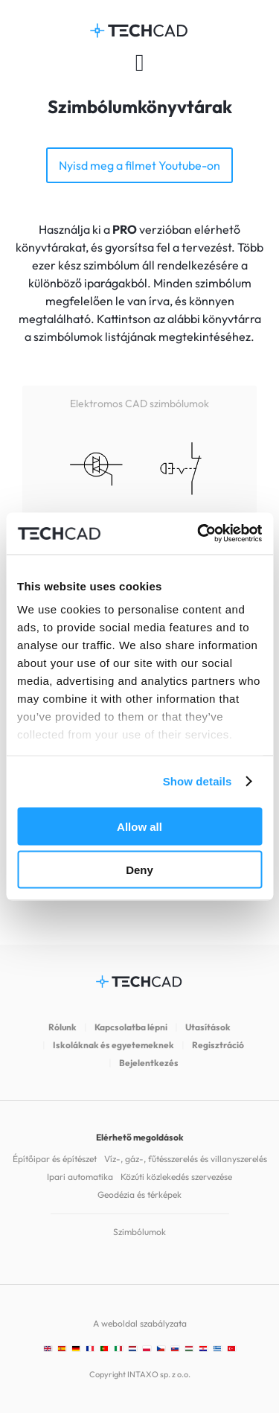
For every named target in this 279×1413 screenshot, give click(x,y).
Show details (197, 781)
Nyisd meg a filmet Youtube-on (139, 165)
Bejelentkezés (149, 1062)
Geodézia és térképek (139, 1194)
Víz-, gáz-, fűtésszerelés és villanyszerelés (185, 1158)
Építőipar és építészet (55, 1158)
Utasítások (208, 1027)
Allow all (139, 826)
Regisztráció (218, 1044)
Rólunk (62, 1027)
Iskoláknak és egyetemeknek (113, 1044)
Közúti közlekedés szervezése (176, 1176)
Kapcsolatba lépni (130, 1027)
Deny (139, 870)
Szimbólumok (139, 1231)
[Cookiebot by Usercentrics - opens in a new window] (198, 533)
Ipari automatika (80, 1176)
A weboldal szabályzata (140, 1323)
